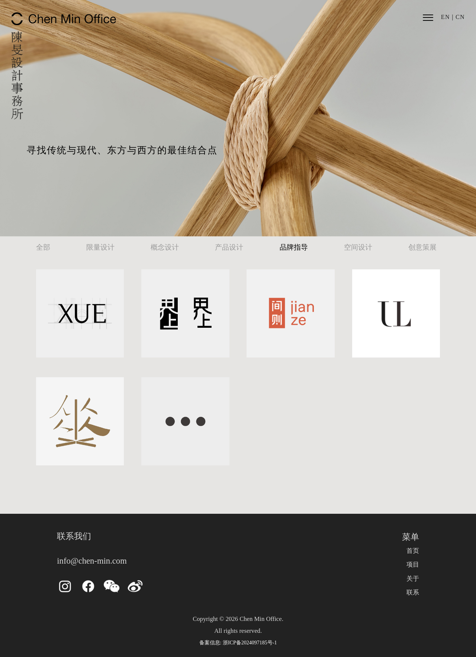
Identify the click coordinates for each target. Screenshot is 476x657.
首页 (412, 550)
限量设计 (100, 247)
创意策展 (422, 247)
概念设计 (165, 247)
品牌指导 (294, 247)
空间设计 (358, 247)
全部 (43, 247)
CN (460, 17)
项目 (412, 564)
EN (445, 17)
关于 (412, 578)
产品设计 (229, 247)
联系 (412, 592)
